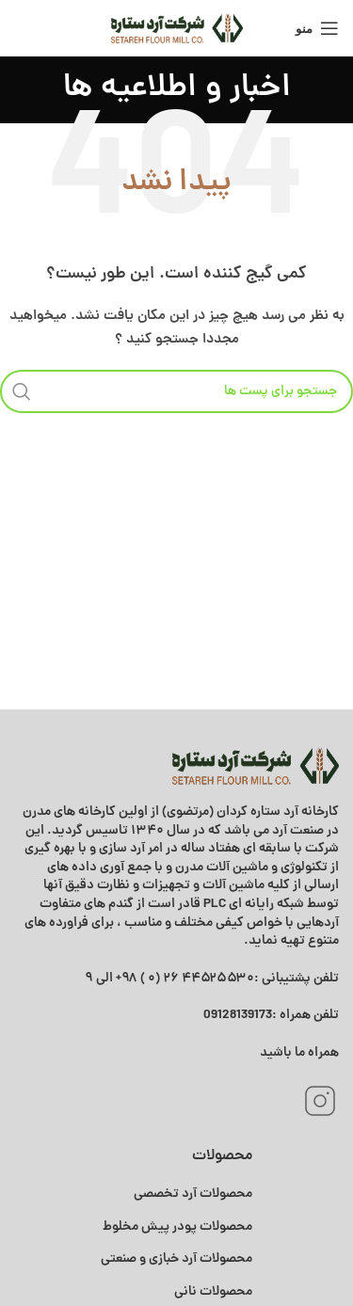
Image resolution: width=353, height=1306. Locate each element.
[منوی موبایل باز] (317, 28)
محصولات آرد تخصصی (193, 1194)
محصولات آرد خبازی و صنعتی (176, 1259)
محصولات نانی (213, 1292)
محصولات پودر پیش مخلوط (177, 1227)
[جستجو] (176, 391)
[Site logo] (177, 28)
